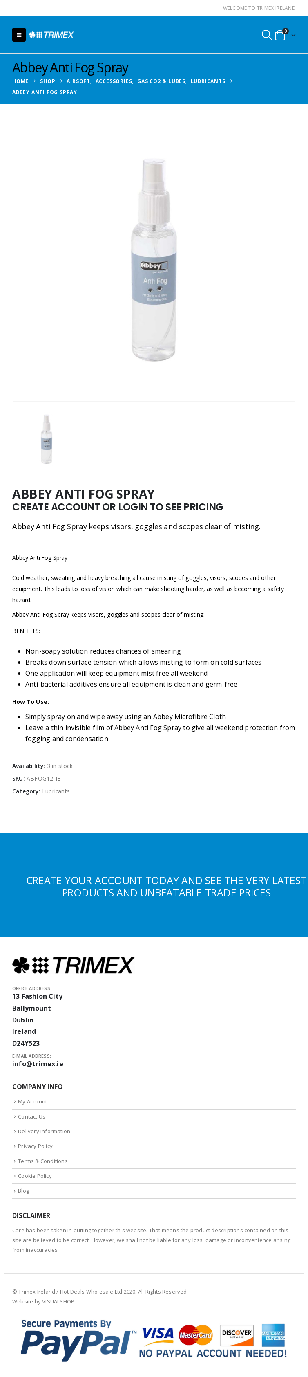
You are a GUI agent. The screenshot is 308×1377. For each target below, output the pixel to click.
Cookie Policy (35, 1175)
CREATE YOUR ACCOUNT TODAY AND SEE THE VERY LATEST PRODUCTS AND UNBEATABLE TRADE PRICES (166, 886)
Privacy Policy (35, 1146)
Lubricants (56, 791)
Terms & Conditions (43, 1161)
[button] (19, 35)
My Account (32, 1101)
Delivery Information (44, 1131)
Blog (23, 1190)
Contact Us (31, 1116)
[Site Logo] (51, 34)
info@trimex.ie (37, 1063)
